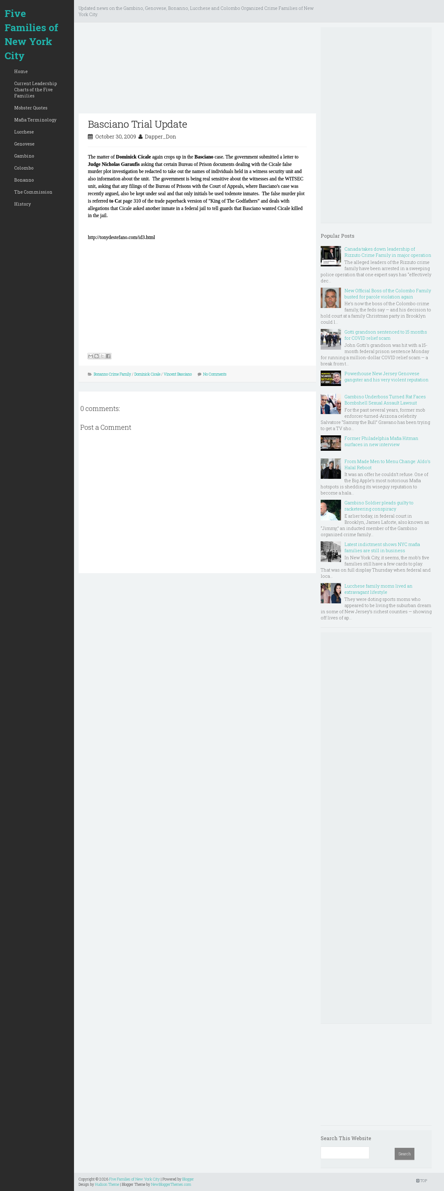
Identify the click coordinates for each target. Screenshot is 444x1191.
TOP (421, 1180)
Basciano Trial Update (137, 123)
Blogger (188, 1179)
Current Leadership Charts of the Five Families (35, 89)
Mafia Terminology (35, 120)
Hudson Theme (107, 1184)
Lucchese (24, 132)
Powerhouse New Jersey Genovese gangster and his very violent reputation (386, 377)
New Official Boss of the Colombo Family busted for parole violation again (387, 294)
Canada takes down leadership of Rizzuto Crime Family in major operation (387, 252)
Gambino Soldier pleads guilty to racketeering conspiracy (378, 506)
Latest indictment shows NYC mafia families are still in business (382, 547)
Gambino (24, 156)
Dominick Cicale (147, 374)
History (22, 204)
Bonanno (24, 180)
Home (21, 71)
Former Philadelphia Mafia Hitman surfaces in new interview (381, 441)
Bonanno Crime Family (112, 374)
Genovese (24, 144)
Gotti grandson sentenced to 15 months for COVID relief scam (385, 335)
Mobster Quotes (30, 108)
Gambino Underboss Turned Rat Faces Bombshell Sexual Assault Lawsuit (385, 400)
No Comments (215, 374)
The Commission (33, 192)
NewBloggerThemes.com (171, 1184)
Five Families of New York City (31, 34)
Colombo (24, 168)
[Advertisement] (197, 70)
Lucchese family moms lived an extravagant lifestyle (378, 589)
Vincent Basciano (178, 374)
